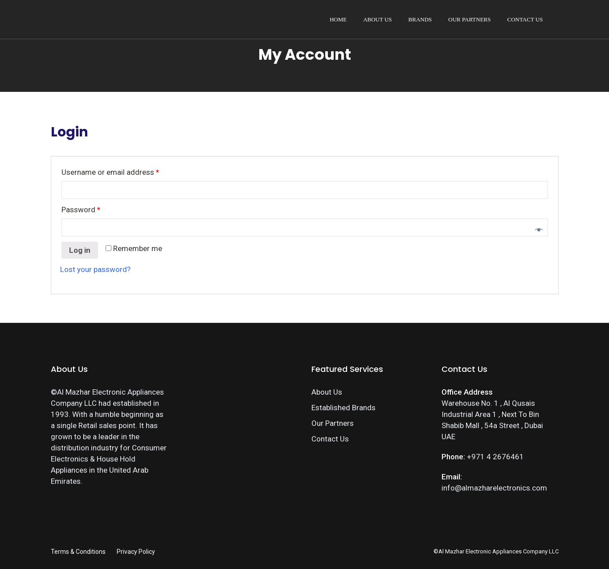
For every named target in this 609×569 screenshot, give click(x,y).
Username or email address (110, 172)
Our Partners (469, 19)
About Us (377, 19)
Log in (79, 250)
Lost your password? (95, 269)
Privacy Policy (136, 551)
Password (80, 209)
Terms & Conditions (78, 551)
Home (338, 19)
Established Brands (343, 407)
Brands (420, 19)
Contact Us (525, 19)
